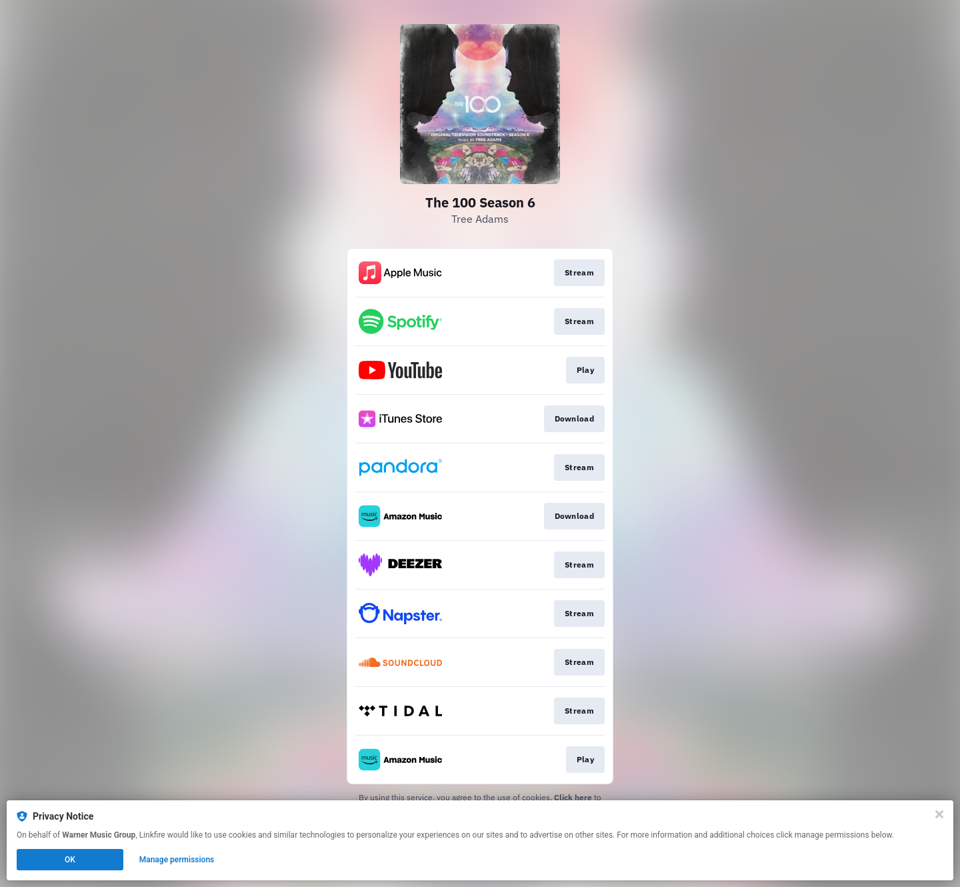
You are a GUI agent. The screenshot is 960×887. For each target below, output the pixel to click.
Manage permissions (177, 859)
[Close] (939, 814)
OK (70, 859)
